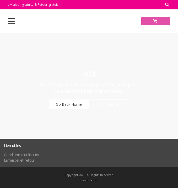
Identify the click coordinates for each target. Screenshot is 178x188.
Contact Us (109, 104)
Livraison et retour (19, 160)
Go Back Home (69, 104)
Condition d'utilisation (22, 154)
